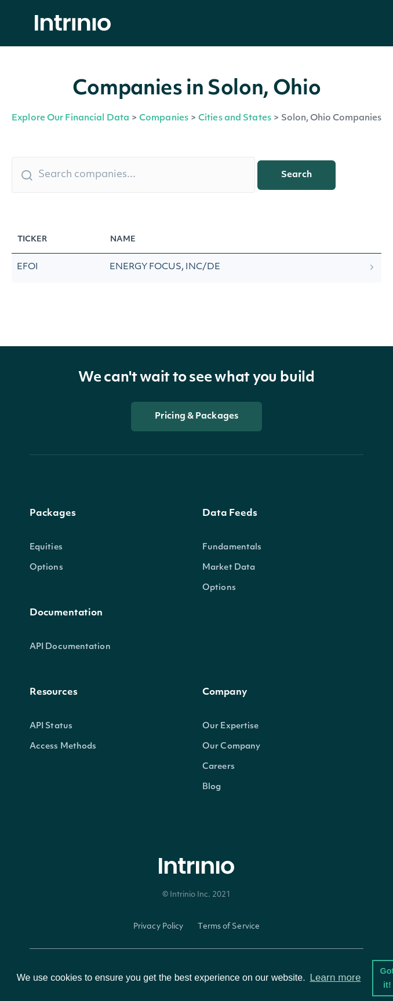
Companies (163, 118)
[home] (76, 23)
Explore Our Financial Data (70, 118)
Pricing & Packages (196, 416)
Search (296, 175)
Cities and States (234, 118)
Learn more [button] (335, 977)
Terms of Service (229, 926)
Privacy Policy (158, 926)
